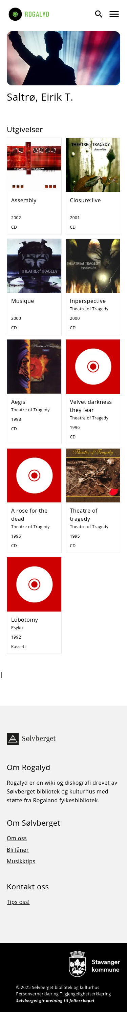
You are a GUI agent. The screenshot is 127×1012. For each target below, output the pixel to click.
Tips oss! (18, 902)
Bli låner (18, 849)
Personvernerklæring (37, 994)
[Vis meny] (114, 14)
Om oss (17, 838)
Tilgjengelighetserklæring (85, 994)
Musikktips (21, 861)
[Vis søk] (99, 14)
